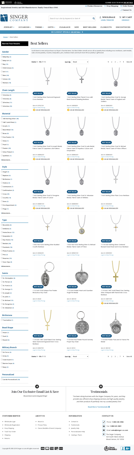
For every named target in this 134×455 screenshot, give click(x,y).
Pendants (6, 247)
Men (5, 75)
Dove (4, 201)
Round (5, 340)
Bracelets (6, 225)
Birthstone (6, 179)
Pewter (6, 148)
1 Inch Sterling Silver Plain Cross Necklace (115, 195)
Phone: (115, 422)
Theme (39, 27)
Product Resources (93, 6)
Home (5, 37)
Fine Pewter (7, 137)
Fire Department (8, 205)
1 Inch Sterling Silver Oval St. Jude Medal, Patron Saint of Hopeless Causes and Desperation (81, 148)
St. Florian (6, 282)
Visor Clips (6, 262)
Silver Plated (7, 152)
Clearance (64, 27)
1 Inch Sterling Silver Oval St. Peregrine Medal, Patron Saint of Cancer (46, 196)
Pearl (5, 144)
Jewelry (9, 27)
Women (6, 83)
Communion (7, 187)
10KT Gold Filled (8, 122)
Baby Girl (6, 60)
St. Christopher (8, 278)
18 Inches (6, 99)
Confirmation (7, 190)
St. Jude (5, 297)
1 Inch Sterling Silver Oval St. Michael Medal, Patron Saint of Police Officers (113, 147)
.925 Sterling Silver (10, 119)
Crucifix (6, 198)
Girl (4, 72)
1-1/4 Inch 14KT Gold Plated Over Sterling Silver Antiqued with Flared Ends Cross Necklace (115, 292)
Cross (5, 194)
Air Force (6, 352)
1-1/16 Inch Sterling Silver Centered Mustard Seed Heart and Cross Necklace (114, 246)
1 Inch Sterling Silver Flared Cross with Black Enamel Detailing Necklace (80, 98)
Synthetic (6, 156)
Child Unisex (7, 68)
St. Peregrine (7, 304)
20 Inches (6, 102)
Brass (5, 133)
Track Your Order (10, 432)
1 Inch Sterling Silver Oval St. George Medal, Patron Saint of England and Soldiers (113, 99)
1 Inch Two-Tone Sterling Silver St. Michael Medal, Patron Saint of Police (81, 246)
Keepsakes (6, 236)
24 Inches (6, 106)
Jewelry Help (75, 428)
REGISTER (110, 20)
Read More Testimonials (99, 407)
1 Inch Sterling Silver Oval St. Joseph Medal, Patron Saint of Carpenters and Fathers (47, 147)
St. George (6, 289)
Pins (4, 255)
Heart (5, 332)
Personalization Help (78, 432)
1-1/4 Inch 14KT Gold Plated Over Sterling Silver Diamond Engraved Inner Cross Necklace (47, 342)
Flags (5, 209)
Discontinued (123, 27)
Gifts (51, 27)
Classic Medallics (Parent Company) (49, 428)
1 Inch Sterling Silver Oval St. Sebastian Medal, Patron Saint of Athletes (80, 196)
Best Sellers (89, 27)
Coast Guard (7, 360)
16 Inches (6, 95)
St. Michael (7, 300)
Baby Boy (6, 57)
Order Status (126, 6)
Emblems (6, 229)
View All (129, 62)
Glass (5, 141)
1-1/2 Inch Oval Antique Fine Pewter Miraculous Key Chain (45, 291)
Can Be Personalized (10, 379)
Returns (7, 438)
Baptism (5, 175)
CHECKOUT (125, 20)
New (76, 27)
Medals (6, 243)
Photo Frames (7, 251)
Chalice (5, 183)
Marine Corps (7, 363)
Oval (4, 336)
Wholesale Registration (12, 425)
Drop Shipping (111, 6)
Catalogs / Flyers (76, 435)
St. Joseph (6, 293)
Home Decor (7, 232)
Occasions (25, 27)
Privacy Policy (42, 425)
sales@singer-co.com (119, 430)
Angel (5, 172)
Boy (4, 64)
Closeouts (106, 27)
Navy (4, 367)
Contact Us (126, 10)
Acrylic (5, 126)
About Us (41, 422)
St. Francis (6, 286)
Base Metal (7, 130)
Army (5, 356)
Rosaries (6, 258)
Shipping (7, 435)
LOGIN (103, 20)
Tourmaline (7, 320)
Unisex (5, 79)
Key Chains (7, 240)
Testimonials (75, 425)
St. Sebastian (7, 308)
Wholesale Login (10, 422)
